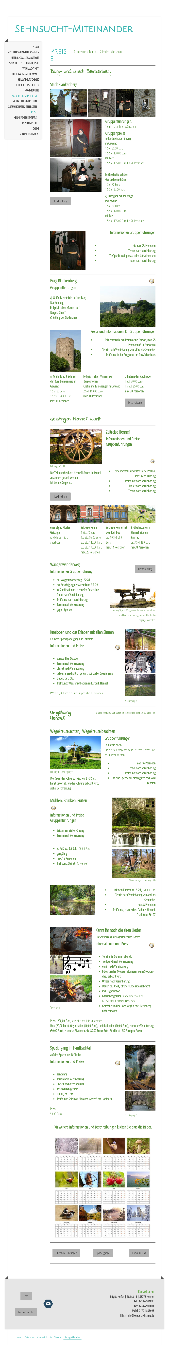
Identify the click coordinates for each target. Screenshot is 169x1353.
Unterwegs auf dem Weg (25, 82)
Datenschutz (30, 1345)
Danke (36, 136)
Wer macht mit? (30, 76)
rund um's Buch (30, 131)
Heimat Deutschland (28, 87)
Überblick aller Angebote (25, 66)
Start (36, 55)
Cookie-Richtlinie (44, 1345)
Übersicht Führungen (66, 1261)
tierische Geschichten (27, 93)
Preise (33, 120)
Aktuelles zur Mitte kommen (23, 60)
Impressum (18, 1345)
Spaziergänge (103, 1261)
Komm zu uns (32, 98)
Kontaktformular (29, 142)
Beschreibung (60, 209)
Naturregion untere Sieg (25, 104)
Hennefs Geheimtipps (25, 125)
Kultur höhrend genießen (22, 115)
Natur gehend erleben (25, 109)
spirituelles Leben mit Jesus (24, 71)
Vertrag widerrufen (72, 1345)
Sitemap (57, 1345)
